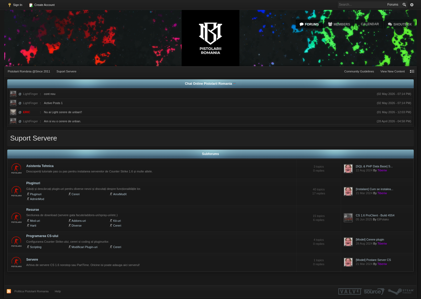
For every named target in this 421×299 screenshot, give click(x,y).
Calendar (370, 24)
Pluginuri (33, 183)
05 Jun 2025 (364, 219)
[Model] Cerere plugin (370, 239)
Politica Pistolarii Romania (31, 291)
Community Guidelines (359, 71)
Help (58, 291)
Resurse (32, 210)
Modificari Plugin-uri (85, 247)
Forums (312, 24)
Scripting (36, 247)
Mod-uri (35, 220)
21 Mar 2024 (364, 193)
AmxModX (120, 194)
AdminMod (37, 199)
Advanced (411, 4)
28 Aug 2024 (364, 243)
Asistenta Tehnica (40, 166)
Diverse (77, 225)
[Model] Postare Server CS (373, 259)
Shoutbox (402, 24)
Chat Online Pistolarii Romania (209, 84)
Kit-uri (117, 220)
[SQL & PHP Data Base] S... (374, 166)
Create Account (42, 5)
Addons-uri (79, 220)
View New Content (392, 71)
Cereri (76, 194)
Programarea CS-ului (42, 236)
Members (342, 24)
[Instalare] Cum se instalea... (374, 189)
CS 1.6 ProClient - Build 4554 (375, 215)
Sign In (15, 5)
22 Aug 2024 (364, 170)
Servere (32, 259)
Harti (33, 225)
